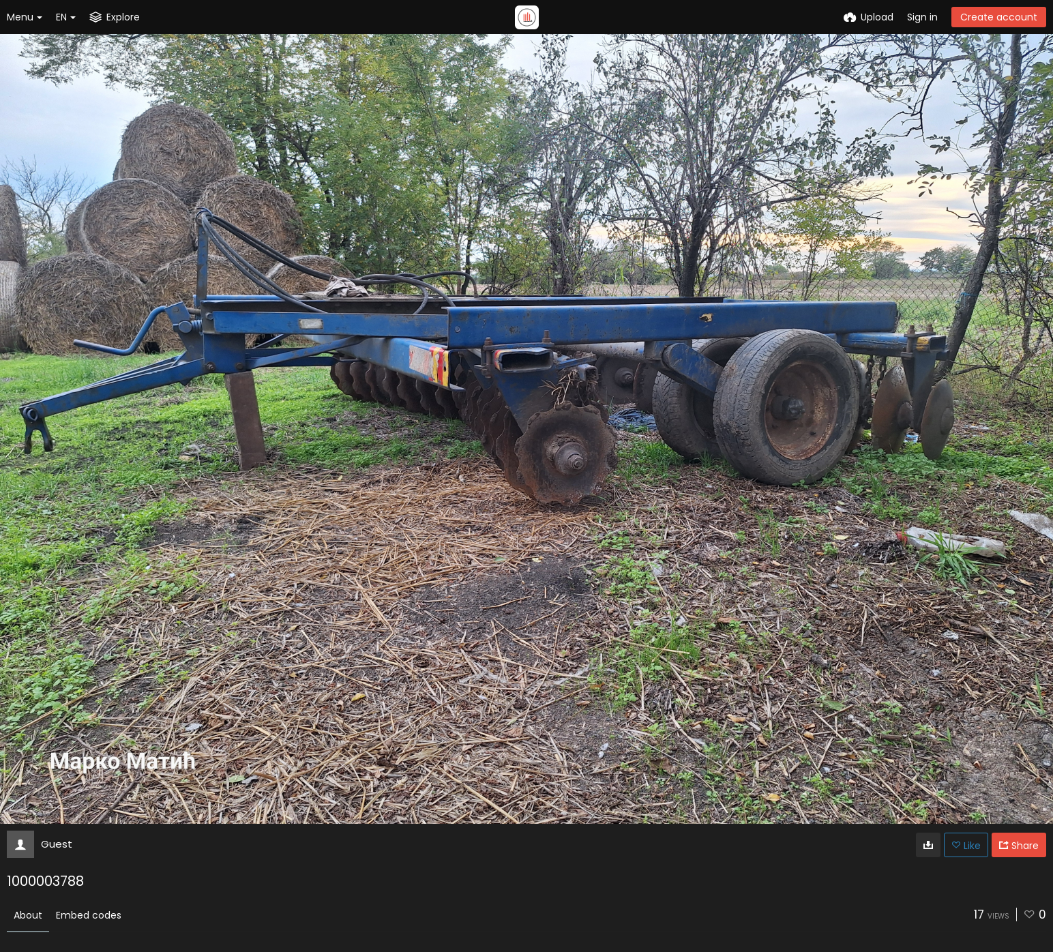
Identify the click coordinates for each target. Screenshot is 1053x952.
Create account (998, 17)
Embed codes (88, 915)
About (28, 915)
